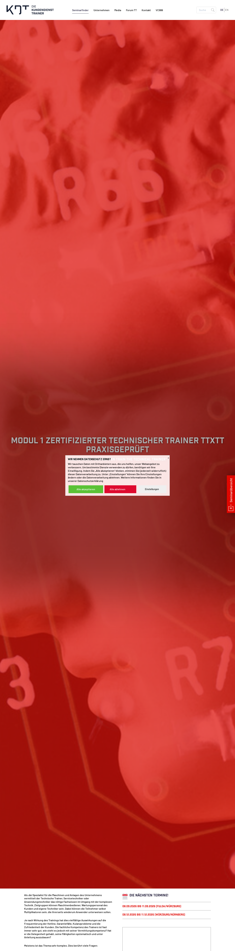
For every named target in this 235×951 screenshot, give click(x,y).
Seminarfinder (80, 10)
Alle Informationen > (117, 500)
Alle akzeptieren (86, 489)
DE (222, 9)
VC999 (159, 10)
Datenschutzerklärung (90, 480)
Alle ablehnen (117, 489)
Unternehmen (102, 10)
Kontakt (146, 10)
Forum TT (131, 10)
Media (117, 10)
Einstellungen (152, 489)
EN (226, 9)
